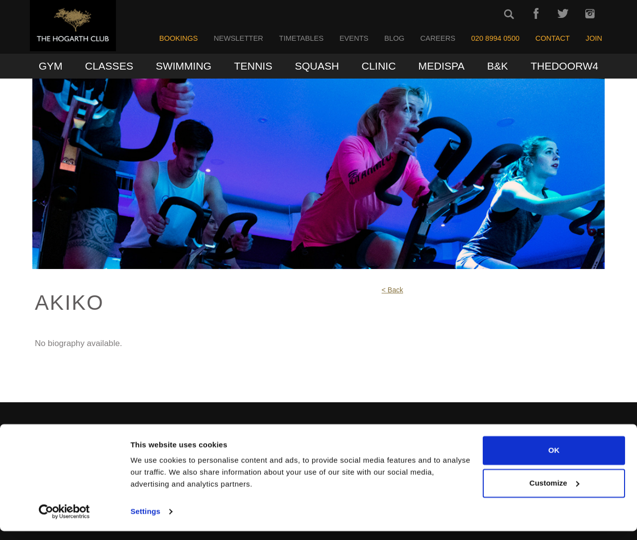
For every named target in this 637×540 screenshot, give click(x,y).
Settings (145, 520)
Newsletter (238, 38)
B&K (497, 66)
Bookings (178, 38)
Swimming (184, 66)
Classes (109, 66)
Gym (51, 66)
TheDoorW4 (564, 66)
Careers (438, 38)
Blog (394, 38)
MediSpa (442, 66)
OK (554, 459)
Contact (552, 38)
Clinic (378, 66)
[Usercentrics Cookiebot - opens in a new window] (64, 520)
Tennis (253, 66)
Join (594, 38)
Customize (554, 491)
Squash (317, 66)
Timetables (301, 38)
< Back (392, 290)
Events (353, 38)
